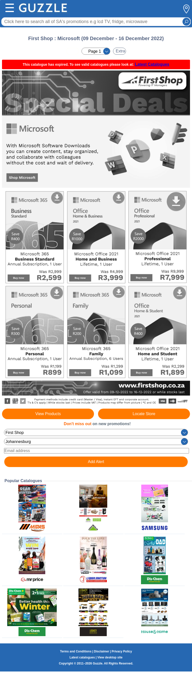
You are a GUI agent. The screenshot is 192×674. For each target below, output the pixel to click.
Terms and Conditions (76, 651)
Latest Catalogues (152, 64)
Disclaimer (101, 651)
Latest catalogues (82, 657)
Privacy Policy (122, 651)
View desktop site (109, 657)
